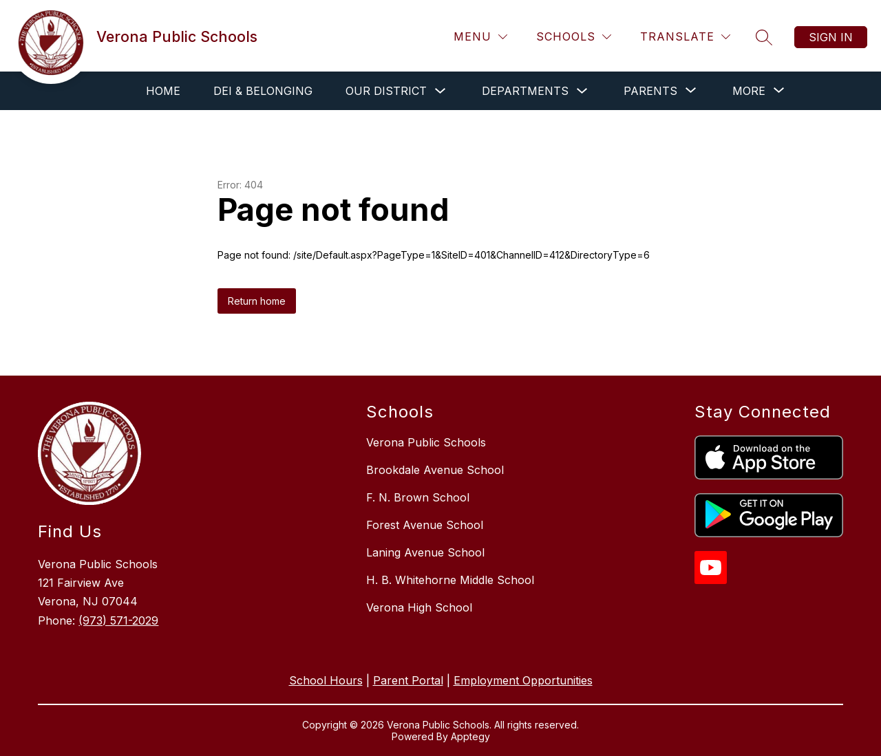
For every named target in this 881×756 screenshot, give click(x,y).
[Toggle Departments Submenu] (582, 91)
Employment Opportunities (523, 680)
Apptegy (470, 736)
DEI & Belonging (262, 91)
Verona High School (419, 607)
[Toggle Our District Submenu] (440, 91)
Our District (386, 91)
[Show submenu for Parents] (650, 91)
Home (163, 91)
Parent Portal (408, 680)
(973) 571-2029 (118, 620)
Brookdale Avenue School (435, 470)
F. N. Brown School (417, 497)
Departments (525, 91)
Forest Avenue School (424, 525)
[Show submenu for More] (748, 91)
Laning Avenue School (425, 552)
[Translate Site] (685, 36)
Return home (257, 301)
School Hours (326, 680)
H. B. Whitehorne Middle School (450, 580)
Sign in (831, 37)
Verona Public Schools (426, 442)
